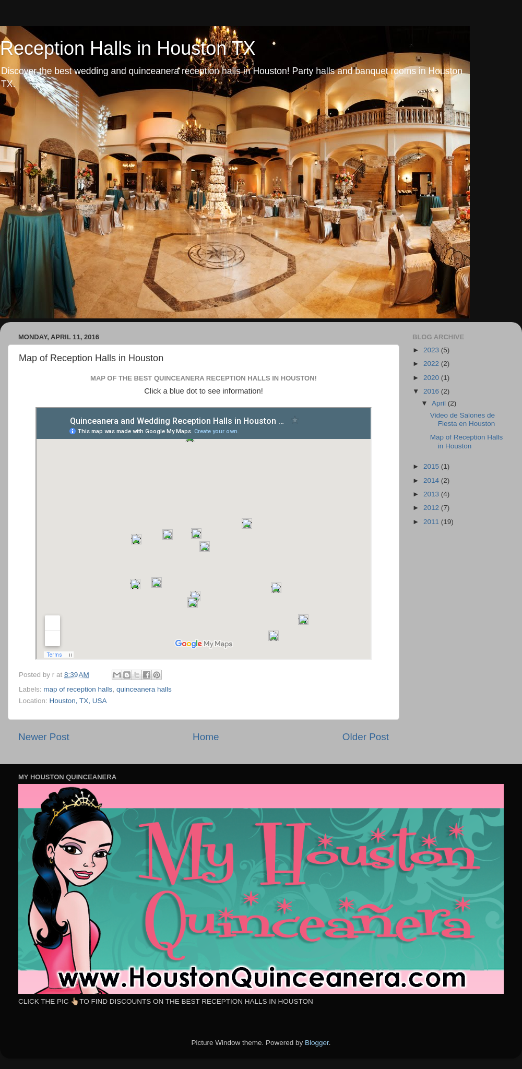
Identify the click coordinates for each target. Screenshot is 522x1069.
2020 (432, 378)
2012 (432, 508)
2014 (432, 480)
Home (206, 736)
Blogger (317, 1043)
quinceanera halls (144, 689)
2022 (432, 363)
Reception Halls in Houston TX (128, 48)
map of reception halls (77, 689)
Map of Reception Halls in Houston (466, 441)
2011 (432, 522)
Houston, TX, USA (78, 701)
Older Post (365, 736)
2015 (432, 466)
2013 (432, 494)
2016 (432, 391)
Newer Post (43, 736)
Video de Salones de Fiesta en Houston (462, 419)
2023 (432, 350)
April (440, 403)
